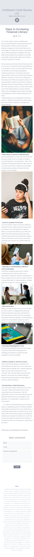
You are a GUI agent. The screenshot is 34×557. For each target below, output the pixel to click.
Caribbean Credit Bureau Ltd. (17, 11)
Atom (17, 486)
